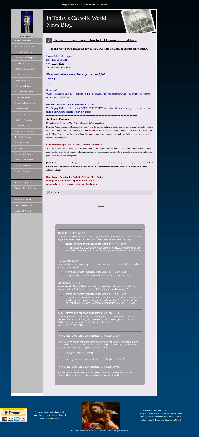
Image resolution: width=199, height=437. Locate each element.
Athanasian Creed (173, 420)
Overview (100, 206)
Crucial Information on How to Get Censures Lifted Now (95, 40)
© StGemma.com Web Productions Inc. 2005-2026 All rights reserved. (98, 430)
